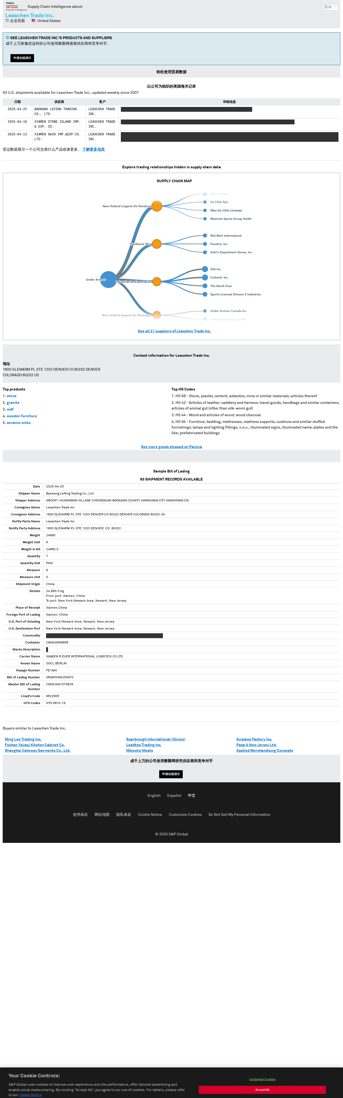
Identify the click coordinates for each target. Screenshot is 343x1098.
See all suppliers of (174, 331)
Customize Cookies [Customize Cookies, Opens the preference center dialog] (262, 1082)
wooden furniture (22, 416)
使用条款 (80, 815)
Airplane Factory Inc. (254, 739)
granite (13, 403)
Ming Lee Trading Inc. (23, 739)
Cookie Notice (150, 815)
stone (12, 396)
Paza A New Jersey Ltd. (256, 745)
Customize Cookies (185, 815)
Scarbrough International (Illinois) (155, 739)
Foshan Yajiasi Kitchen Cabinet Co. (35, 745)
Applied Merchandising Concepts (264, 751)
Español (174, 796)
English (154, 796)
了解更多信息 (93, 149)
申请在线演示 (22, 58)
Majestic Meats (139, 751)
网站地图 (102, 815)
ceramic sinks (19, 423)
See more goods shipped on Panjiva (171, 447)
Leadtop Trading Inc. (144, 745)
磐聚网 (16, 6)
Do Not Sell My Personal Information (239, 815)
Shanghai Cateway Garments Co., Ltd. (37, 751)
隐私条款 (123, 815)
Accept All (262, 1092)
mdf (10, 409)
